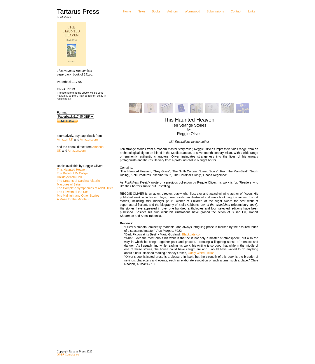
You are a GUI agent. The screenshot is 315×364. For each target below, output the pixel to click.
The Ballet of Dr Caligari (73, 173)
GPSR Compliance (68, 354)
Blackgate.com (192, 234)
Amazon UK (65, 139)
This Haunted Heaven (71, 169)
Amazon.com (89, 139)
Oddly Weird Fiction (201, 253)
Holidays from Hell (69, 177)
